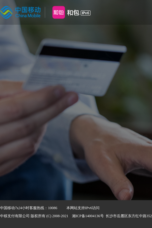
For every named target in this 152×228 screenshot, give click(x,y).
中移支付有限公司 (15, 216)
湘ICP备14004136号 (88, 216)
